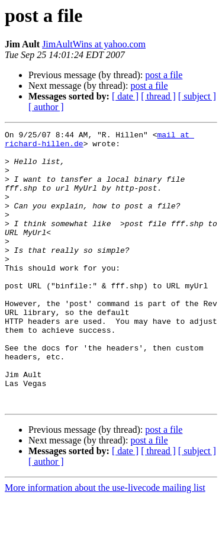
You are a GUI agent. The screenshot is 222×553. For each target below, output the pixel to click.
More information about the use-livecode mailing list (105, 543)
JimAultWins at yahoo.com (94, 44)
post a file (163, 75)
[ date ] (125, 96)
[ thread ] (158, 96)
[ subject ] (197, 96)
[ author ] (46, 107)
